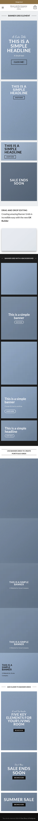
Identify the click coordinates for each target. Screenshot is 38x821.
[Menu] (3, 7)
